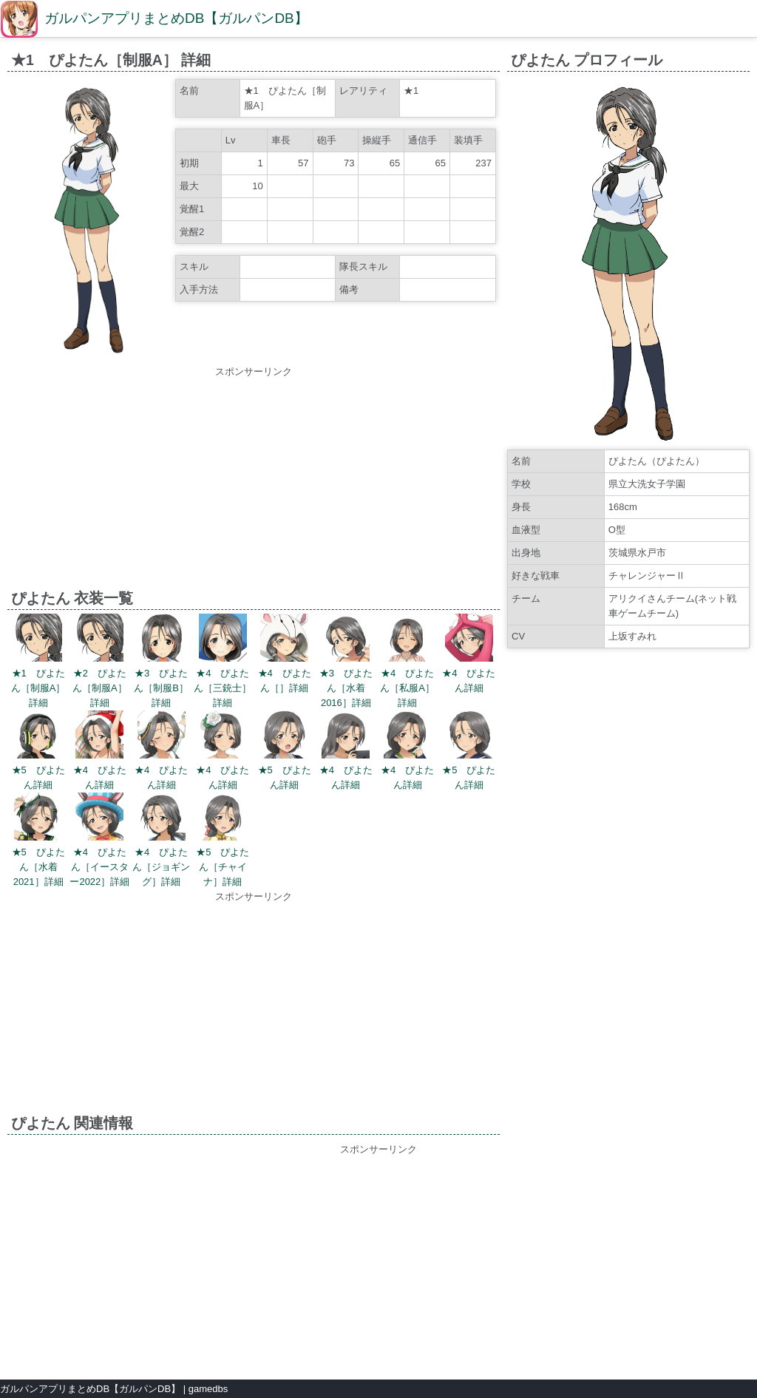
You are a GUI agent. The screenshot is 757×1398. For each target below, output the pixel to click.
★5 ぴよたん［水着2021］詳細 (38, 866)
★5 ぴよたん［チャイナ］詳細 (222, 866)
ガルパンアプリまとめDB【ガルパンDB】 (176, 18)
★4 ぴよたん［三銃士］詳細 (222, 688)
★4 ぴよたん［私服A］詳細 (407, 688)
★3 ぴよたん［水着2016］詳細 (346, 688)
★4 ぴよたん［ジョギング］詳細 (161, 866)
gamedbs (208, 1388)
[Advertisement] (253, 482)
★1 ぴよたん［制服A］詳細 (38, 688)
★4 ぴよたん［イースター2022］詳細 (99, 866)
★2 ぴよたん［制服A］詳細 (99, 688)
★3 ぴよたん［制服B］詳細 (161, 688)
